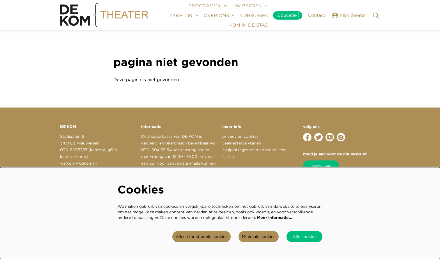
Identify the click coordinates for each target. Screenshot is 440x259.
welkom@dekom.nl (78, 163)
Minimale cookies (258, 236)
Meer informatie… (274, 217)
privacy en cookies (240, 136)
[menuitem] (254, 15)
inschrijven (321, 166)
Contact (316, 15)
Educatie (287, 15)
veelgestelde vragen (241, 143)
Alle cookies (304, 236)
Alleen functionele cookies (201, 236)
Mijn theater (349, 15)
